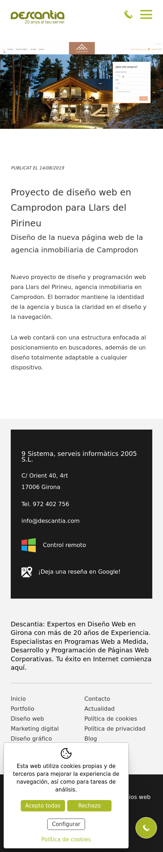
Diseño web (27, 718)
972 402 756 (128, 14)
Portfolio (22, 708)
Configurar (66, 824)
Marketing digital (35, 728)
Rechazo (89, 806)
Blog (90, 738)
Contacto (97, 698)
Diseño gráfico (31, 738)
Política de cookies (110, 718)
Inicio (18, 698)
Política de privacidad (114, 728)
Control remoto (53, 545)
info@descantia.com (50, 521)
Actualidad (99, 708)
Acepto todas (42, 806)
